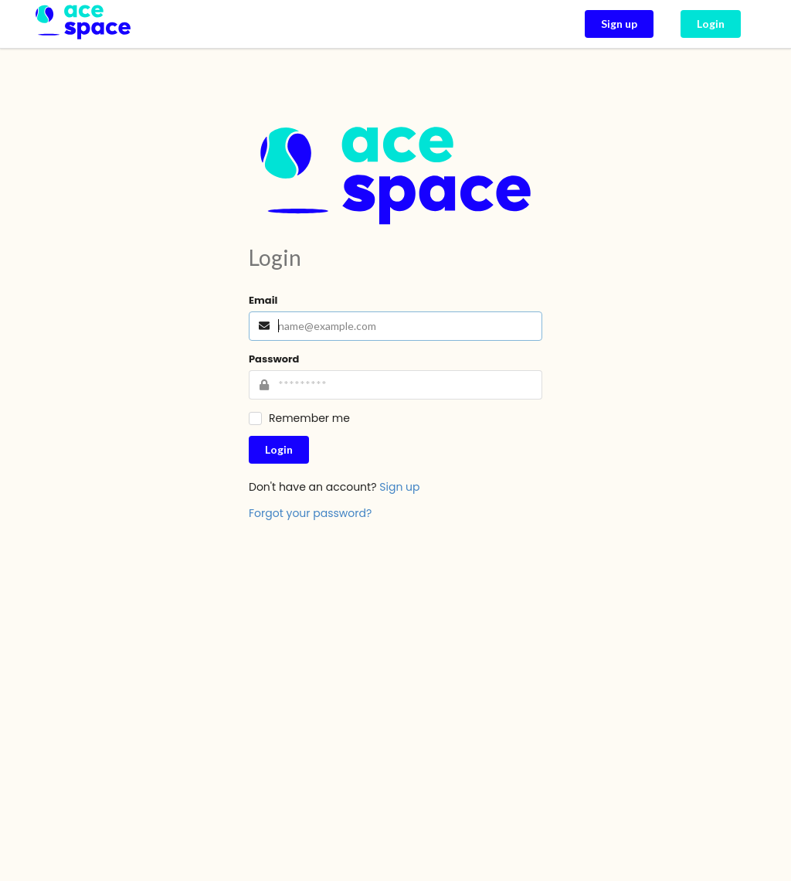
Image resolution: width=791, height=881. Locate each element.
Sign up (399, 487)
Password (274, 359)
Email (263, 300)
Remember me (309, 418)
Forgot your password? (310, 513)
